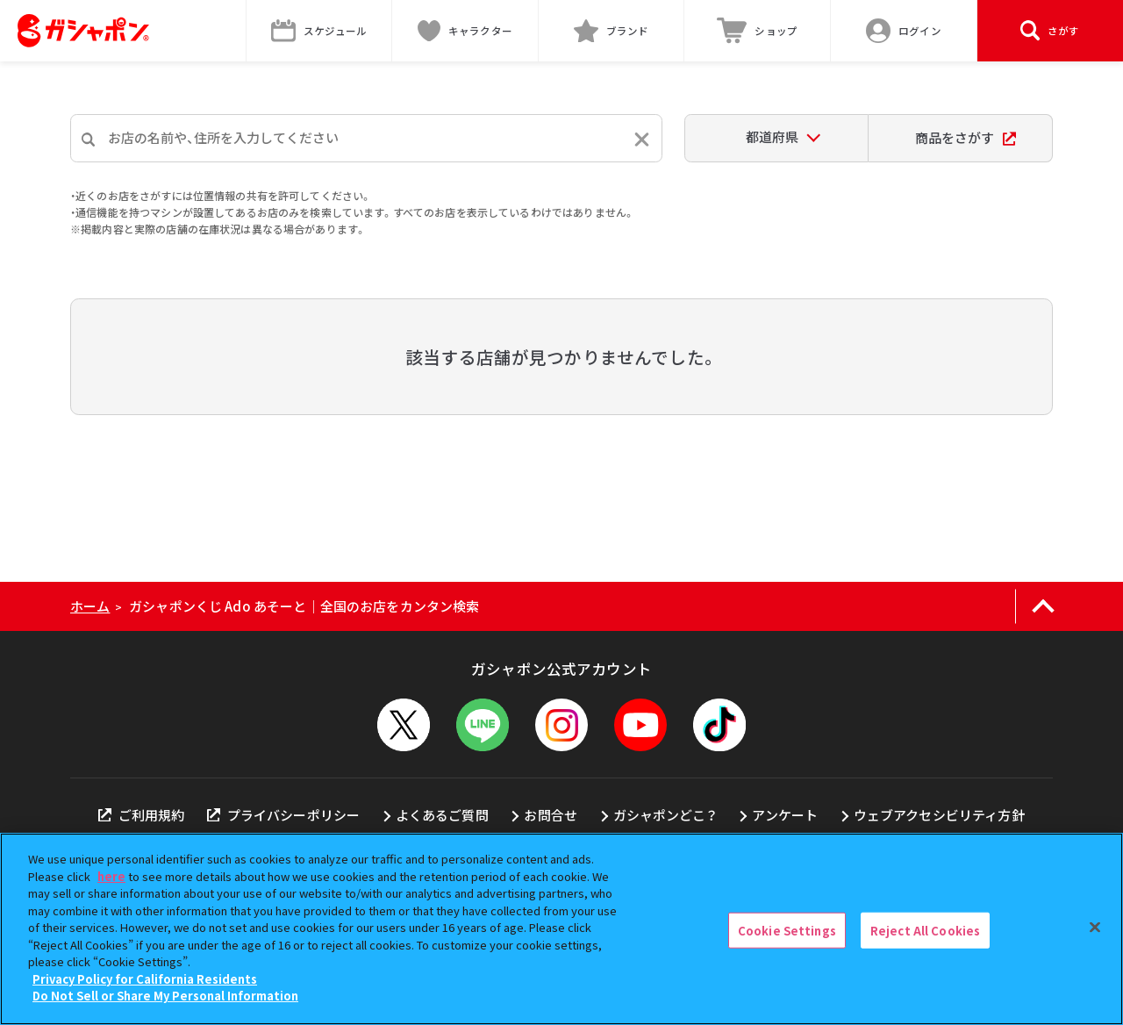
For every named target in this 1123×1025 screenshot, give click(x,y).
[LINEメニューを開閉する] (482, 725)
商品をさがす (965, 137)
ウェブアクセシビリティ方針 (939, 815)
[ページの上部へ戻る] (1042, 606)
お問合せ (550, 815)
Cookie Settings (787, 929)
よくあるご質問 (442, 815)
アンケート (785, 815)
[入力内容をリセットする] (642, 139)
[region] (561, 929)
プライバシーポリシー (283, 815)
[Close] (1095, 926)
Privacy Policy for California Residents (144, 979)
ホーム (90, 606)
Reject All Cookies (925, 929)
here (111, 876)
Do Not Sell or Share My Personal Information (165, 995)
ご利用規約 (141, 815)
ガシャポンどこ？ (665, 815)
